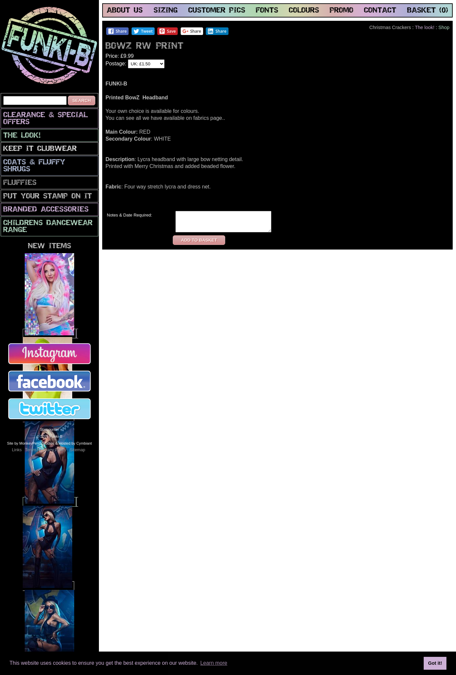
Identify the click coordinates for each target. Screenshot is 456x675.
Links (17, 449)
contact (380, 10)
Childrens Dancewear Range (48, 227)
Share (117, 31)
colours (304, 10)
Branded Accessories (46, 209)
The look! (22, 135)
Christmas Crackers (390, 27)
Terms (31, 449)
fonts (267, 10)
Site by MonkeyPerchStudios (30, 443)
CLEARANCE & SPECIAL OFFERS (45, 119)
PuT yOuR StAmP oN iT (47, 196)
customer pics (216, 10)
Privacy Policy (53, 449)
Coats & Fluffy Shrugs (34, 166)
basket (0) (427, 10)
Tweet (143, 31)
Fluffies (20, 183)
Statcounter (49, 429)
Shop (443, 27)
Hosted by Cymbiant (75, 443)
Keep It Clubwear (40, 149)
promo (341, 10)
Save (167, 31)
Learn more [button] (213, 663)
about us (125, 10)
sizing (166, 10)
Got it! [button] (435, 663)
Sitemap (77, 449)
